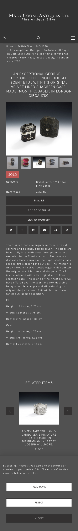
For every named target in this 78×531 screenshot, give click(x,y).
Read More (39, 486)
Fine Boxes (43, 185)
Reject (39, 502)
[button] (38, 37)
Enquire (39, 200)
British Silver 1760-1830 (32, 46)
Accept (39, 518)
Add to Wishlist (39, 210)
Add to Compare (39, 220)
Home (10, 46)
